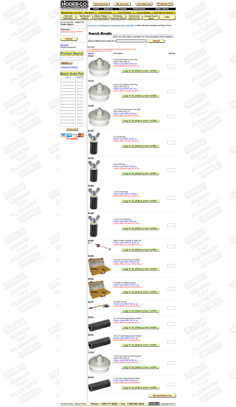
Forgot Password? (68, 47)
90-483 (91, 241)
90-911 (91, 317)
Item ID (91, 53)
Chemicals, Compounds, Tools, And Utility (117, 25)
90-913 (91, 377)
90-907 (91, 302)
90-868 (91, 186)
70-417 (91, 56)
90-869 (91, 213)
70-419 (91, 352)
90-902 (91, 279)
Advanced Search (69, 67)
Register (64, 45)
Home (93, 25)
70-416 (91, 106)
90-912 (91, 335)
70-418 (91, 81)
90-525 (91, 131)
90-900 (91, 256)
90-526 (91, 158)
